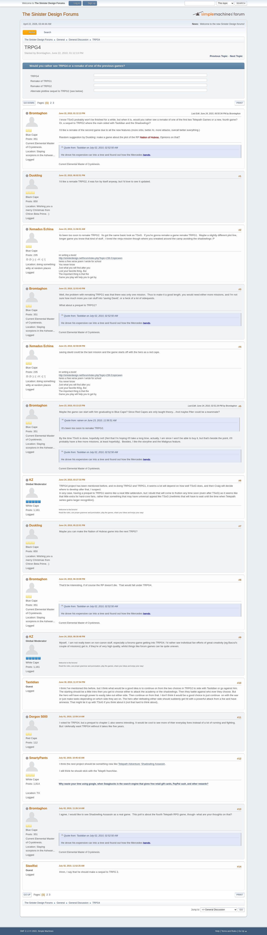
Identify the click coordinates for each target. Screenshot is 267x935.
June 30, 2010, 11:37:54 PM (72, 682)
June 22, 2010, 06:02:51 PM (72, 175)
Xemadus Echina (41, 229)
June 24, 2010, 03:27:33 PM (72, 480)
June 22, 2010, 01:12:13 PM (72, 113)
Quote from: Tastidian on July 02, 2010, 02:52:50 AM (91, 147)
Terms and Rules (229, 931)
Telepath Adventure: (129, 763)
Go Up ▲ (242, 931)
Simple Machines (45, 931)
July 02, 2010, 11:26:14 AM (71, 808)
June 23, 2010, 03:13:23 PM (72, 405)
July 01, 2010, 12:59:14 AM (71, 716)
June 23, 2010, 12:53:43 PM (72, 288)
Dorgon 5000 (38, 716)
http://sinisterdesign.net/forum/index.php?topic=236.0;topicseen (90, 258)
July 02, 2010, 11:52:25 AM (71, 866)
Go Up (27, 895)
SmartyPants (38, 757)
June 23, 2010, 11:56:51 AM (72, 229)
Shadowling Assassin (153, 763)
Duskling (35, 175)
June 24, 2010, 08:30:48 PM (72, 636)
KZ (31, 479)
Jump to (195, 909)
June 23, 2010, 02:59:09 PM (72, 346)
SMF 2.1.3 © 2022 (28, 931)
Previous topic (219, 56)
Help (217, 931)
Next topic (236, 56)
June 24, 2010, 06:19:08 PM (72, 579)
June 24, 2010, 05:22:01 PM (72, 525)
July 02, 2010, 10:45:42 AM (71, 758)
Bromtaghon (38, 113)
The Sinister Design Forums (50, 14)
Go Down (29, 103)
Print (239, 103)
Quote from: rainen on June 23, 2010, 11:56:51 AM (90, 420)
